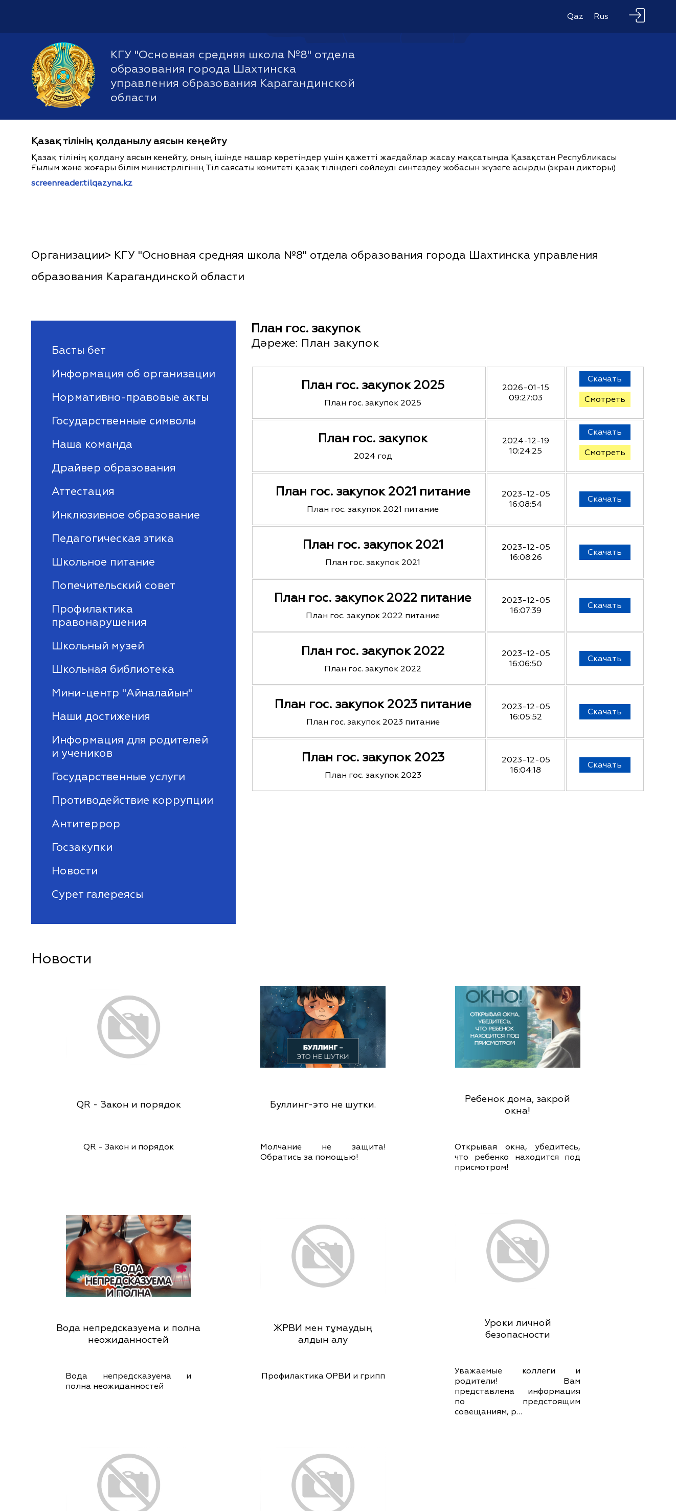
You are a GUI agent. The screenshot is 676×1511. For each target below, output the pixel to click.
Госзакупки (82, 847)
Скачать (605, 379)
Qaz (575, 16)
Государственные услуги (118, 776)
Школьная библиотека (113, 669)
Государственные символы (124, 420)
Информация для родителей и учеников (130, 746)
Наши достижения (101, 716)
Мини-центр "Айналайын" (122, 693)
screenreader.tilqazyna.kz (81, 183)
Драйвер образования (114, 468)
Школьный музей (98, 645)
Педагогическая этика (113, 538)
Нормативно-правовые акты (130, 397)
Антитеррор (86, 823)
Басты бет (79, 350)
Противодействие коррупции (132, 800)
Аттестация (83, 491)
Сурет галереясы (97, 894)
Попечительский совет (113, 585)
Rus (601, 16)
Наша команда (92, 444)
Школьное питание (103, 562)
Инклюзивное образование (126, 515)
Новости (75, 870)
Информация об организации (133, 373)
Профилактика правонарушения (99, 615)
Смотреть (604, 399)
